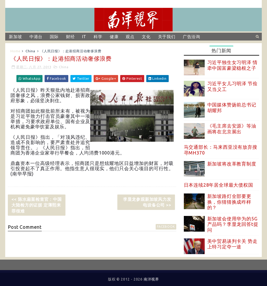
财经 (70, 36)
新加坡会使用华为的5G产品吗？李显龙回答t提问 (232, 224)
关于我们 (166, 36)
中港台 (36, 36)
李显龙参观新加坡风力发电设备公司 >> (147, 202)
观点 (130, 36)
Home (15, 51)
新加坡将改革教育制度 (231, 163)
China (30, 51)
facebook (166, 226)
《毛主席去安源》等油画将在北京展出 (231, 128)
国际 (54, 36)
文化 (146, 36)
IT (84, 36)
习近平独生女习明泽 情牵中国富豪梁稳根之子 (232, 65)
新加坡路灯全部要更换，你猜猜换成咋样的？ (229, 201)
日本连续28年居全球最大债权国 (218, 184)
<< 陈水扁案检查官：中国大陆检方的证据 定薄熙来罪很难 (36, 205)
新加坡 (15, 36)
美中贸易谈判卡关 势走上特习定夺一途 (232, 243)
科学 (98, 36)
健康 (114, 36)
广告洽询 (191, 36)
